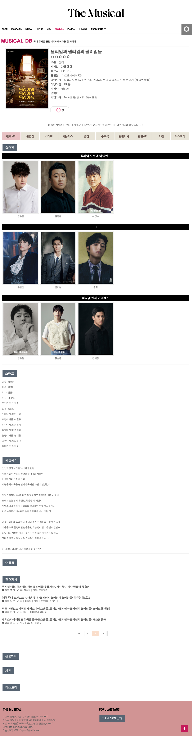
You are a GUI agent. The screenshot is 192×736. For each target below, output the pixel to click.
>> (111, 633)
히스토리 (180, 136)
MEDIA (28, 28)
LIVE (49, 28)
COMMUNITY (98, 28)
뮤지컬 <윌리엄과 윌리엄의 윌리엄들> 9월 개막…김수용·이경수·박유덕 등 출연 (46, 586)
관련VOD (142, 136)
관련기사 (123, 136)
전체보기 (11, 136)
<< (79, 633)
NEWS (4, 28)
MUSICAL (59, 28)
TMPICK (39, 28)
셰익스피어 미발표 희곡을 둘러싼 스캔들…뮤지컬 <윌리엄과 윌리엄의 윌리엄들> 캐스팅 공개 (54, 619)
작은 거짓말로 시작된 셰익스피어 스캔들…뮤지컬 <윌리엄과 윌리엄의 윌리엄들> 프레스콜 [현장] (56, 608)
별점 (86, 136)
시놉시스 (67, 136)
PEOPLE (71, 28)
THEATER (83, 28)
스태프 (49, 136)
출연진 (30, 136)
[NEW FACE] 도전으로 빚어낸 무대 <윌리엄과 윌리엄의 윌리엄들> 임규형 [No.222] (46, 597)
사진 (161, 136)
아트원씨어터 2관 (72, 75)
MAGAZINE (16, 28)
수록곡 (105, 136)
